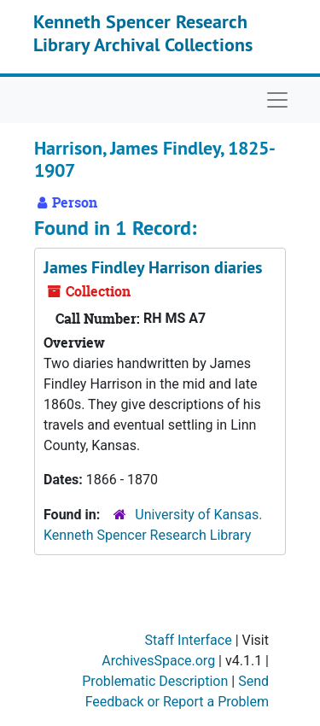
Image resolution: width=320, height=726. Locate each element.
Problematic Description (155, 681)
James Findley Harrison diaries (153, 267)
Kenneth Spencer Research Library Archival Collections (143, 32)
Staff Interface (188, 640)
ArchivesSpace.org (158, 661)
